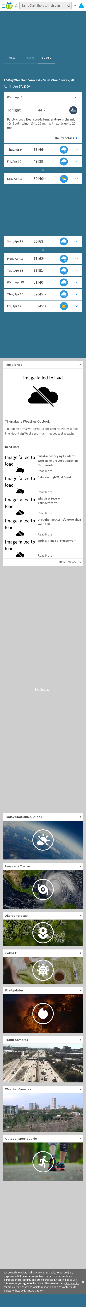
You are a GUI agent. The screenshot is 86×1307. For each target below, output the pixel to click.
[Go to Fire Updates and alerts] (43, 1010)
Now (12, 58)
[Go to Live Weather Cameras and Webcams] (43, 1109)
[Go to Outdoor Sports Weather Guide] (43, 1158)
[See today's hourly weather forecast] (43, 138)
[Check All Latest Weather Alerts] (81, 5)
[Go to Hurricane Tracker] (43, 886)
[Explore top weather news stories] (43, 365)
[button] (83, 1281)
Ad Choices (37, 1291)
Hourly (29, 58)
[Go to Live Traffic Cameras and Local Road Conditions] (43, 1059)
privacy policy (71, 1283)
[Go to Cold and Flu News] (43, 966)
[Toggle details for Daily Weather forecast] (43, 97)
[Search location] (45, 5)
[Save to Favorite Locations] (16, 5)
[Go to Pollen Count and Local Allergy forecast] (43, 929)
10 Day (46, 58)
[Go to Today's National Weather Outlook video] (43, 836)
